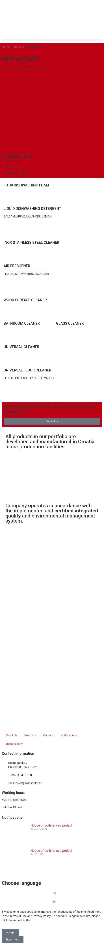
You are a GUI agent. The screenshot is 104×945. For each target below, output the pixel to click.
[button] (52, 40)
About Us (11, 735)
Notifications (68, 735)
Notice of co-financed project (51, 825)
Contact (48, 735)
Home (6, 47)
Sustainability (14, 743)
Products (18, 47)
